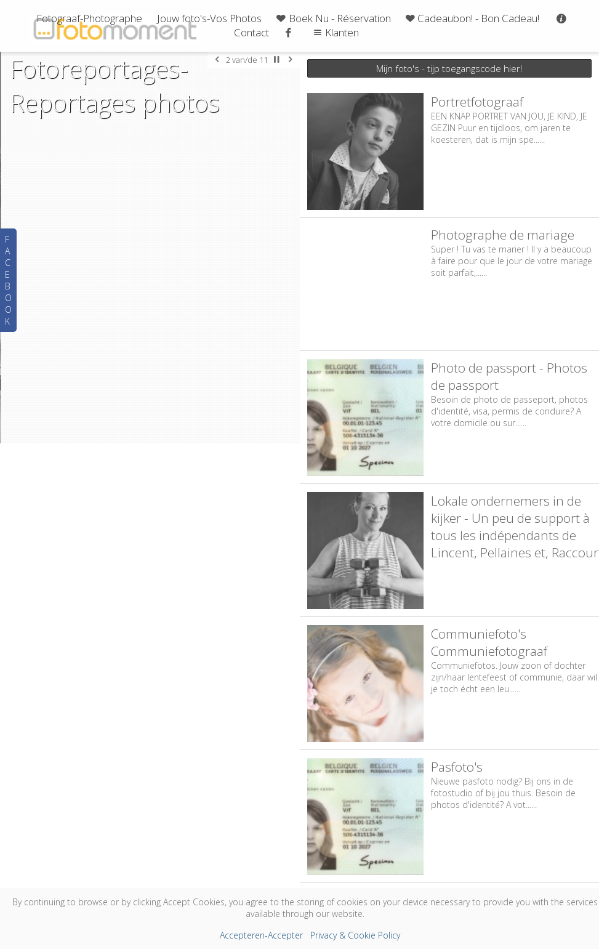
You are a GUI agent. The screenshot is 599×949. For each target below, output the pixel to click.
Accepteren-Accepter (261, 935)
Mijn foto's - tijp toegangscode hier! (449, 68)
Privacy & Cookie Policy (355, 935)
